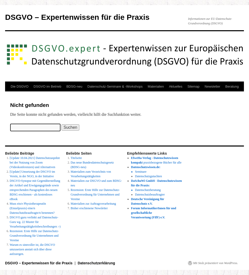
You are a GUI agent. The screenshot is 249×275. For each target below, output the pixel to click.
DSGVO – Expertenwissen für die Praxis (77, 17)
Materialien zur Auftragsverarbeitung (93, 203)
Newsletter (212, 86)
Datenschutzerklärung (96, 263)
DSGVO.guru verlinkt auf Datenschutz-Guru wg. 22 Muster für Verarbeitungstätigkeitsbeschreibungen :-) (35, 222)
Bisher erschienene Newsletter (89, 208)
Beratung (232, 86)
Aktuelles (175, 86)
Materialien (156, 86)
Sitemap (194, 86)
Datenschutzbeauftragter (150, 194)
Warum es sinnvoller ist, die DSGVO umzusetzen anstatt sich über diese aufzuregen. (32, 249)
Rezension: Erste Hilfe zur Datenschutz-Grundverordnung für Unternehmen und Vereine (34, 235)
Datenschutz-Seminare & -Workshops (115, 86)
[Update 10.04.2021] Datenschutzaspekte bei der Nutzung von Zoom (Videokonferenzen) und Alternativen (35, 162)
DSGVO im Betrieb (47, 86)
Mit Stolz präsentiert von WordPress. (215, 263)
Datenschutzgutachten (148, 176)
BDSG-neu (74, 86)
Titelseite (76, 158)
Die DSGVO (19, 86)
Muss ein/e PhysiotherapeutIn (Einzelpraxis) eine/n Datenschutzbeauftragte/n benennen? (32, 208)
